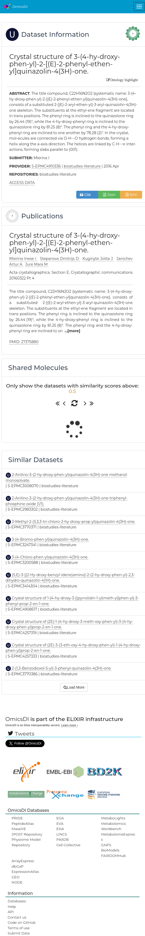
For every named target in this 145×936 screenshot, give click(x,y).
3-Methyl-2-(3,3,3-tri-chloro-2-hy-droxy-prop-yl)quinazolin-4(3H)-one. (73, 521)
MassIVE (19, 829)
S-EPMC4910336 (46, 166)
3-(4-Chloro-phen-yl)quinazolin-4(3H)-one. (49, 557)
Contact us (17, 917)
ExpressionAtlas (25, 871)
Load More (74, 687)
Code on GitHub (22, 922)
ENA (60, 829)
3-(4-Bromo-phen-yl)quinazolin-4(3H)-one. (50, 539)
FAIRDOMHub (113, 856)
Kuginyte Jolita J (98, 258)
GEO (16, 877)
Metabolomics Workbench (113, 826)
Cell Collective (68, 845)
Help (12, 906)
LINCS (61, 834)
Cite (87, 195)
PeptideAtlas (23, 823)
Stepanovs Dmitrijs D (60, 258)
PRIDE (17, 818)
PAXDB (62, 839)
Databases (17, 901)
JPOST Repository (27, 834)
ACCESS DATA (22, 182)
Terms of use (19, 928)
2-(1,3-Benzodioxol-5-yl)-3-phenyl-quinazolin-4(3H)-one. (61, 668)
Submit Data (19, 933)
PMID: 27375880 (24, 341)
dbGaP (18, 866)
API (11, 912)
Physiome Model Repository (26, 842)
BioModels (110, 850)
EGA (60, 818)
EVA (60, 823)
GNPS (106, 845)
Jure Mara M (37, 264)
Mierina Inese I (23, 258)
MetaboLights (113, 818)
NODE (17, 882)
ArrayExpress (23, 861)
